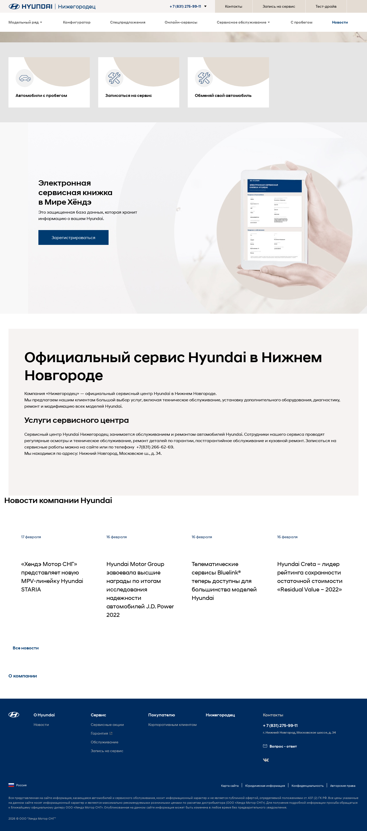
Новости (340, 22)
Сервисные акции (107, 724)
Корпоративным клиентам (172, 724)
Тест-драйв (326, 6)
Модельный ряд (25, 22)
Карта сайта (230, 786)
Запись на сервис (279, 6)
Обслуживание (104, 742)
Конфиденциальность (308, 786)
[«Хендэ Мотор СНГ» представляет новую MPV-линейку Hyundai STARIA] (55, 579)
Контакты (233, 6)
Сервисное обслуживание (243, 22)
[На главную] (30, 6)
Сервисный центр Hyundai (51, 434)
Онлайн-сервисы (181, 22)
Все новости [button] (26, 647)
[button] (189, 6)
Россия (17, 785)
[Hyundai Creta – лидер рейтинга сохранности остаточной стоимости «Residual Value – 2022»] (311, 579)
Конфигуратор (77, 22)
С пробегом (301, 22)
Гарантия (99, 733)
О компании (22, 676)
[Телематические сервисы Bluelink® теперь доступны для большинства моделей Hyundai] (225, 579)
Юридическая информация (265, 786)
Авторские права (342, 786)
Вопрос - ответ (280, 746)
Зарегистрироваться (73, 237)
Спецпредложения (127, 22)
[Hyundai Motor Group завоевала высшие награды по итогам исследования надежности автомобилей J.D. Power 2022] (140, 579)
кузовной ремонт (286, 440)
